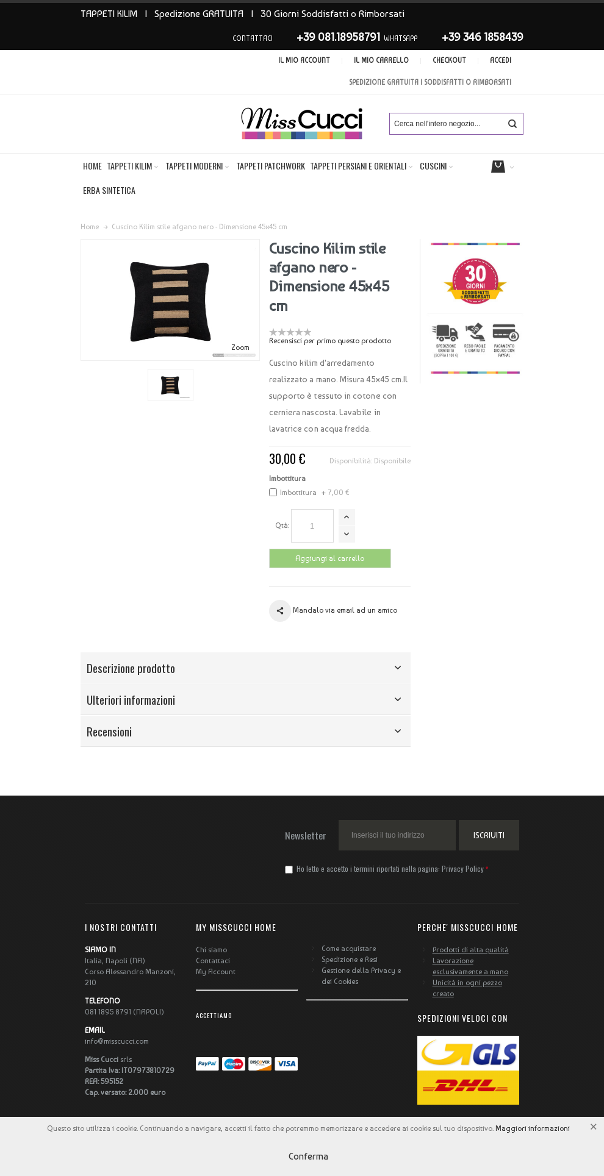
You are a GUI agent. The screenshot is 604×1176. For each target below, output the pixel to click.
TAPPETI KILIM (109, 14)
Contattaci (213, 961)
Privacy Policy (463, 868)
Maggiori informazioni (532, 1128)
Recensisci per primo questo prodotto (330, 341)
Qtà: (282, 525)
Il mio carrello (381, 61)
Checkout (449, 61)
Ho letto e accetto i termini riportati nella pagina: (385, 868)
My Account (215, 972)
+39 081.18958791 (338, 36)
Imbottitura (287, 478)
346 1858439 (493, 36)
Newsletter (305, 835)
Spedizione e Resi (350, 959)
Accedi (500, 61)
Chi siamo (211, 950)
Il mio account (304, 61)
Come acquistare (349, 948)
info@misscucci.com (117, 1041)
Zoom (240, 347)
